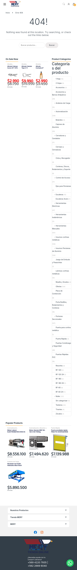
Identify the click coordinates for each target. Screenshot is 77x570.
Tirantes (57, 409)
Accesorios (58, 87)
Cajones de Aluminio (58, 125)
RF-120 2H (58, 374)
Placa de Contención (57, 292)
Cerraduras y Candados (59, 136)
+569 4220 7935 (37, 562)
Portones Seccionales (57, 317)
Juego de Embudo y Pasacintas (61, 261)
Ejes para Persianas (61, 186)
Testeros (57, 405)
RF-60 (56, 387)
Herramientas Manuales (59, 227)
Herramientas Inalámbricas (59, 215)
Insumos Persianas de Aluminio (61, 249)
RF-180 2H (58, 383)
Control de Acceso (61, 178)
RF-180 (56, 379)
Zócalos (57, 414)
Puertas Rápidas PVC (60, 355)
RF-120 (56, 370)
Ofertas (56, 286)
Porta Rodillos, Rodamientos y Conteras (59, 305)
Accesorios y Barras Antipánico (59, 93)
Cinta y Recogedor (61, 158)
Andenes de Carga (61, 103)
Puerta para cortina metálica (61, 328)
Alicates (9, 64)
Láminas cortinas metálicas (60, 272)
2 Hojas (57, 83)
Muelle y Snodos (60, 282)
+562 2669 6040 (37, 565)
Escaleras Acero (60, 199)
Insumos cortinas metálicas (60, 238)
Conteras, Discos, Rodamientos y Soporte (61, 167)
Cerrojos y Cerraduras (58, 148)
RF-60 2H (57, 392)
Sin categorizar (59, 401)
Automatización (60, 111)
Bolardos (57, 120)
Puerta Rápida (59, 339)
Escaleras (57, 194)
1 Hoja (56, 79)
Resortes (57, 366)
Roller (56, 396)
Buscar (63, 4)
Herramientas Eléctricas (59, 204)
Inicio (8, 13)
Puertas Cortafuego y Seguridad (61, 344)
